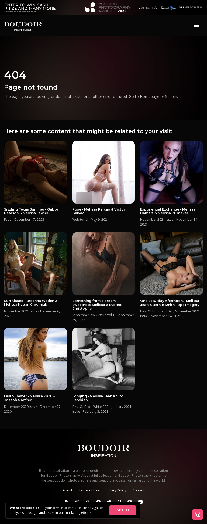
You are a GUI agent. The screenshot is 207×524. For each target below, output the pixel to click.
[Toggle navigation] (196, 25)
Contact (138, 490)
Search (171, 96)
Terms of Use (89, 490)
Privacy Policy (116, 490)
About (67, 490)
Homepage (149, 96)
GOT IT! (122, 510)
